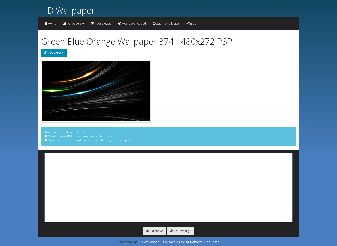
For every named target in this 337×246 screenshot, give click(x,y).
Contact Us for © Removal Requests (191, 242)
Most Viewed (101, 23)
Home (50, 23)
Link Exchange (180, 231)
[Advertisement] (168, 187)
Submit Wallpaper (166, 23)
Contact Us (154, 231)
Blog (191, 23)
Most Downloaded (132, 23)
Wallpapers (73, 23)
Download (54, 53)
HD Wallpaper (68, 10)
